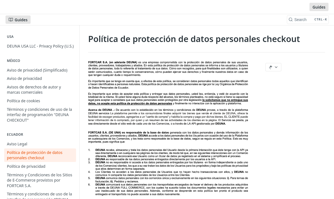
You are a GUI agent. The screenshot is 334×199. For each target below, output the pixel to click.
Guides (319, 7)
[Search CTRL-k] (307, 19)
